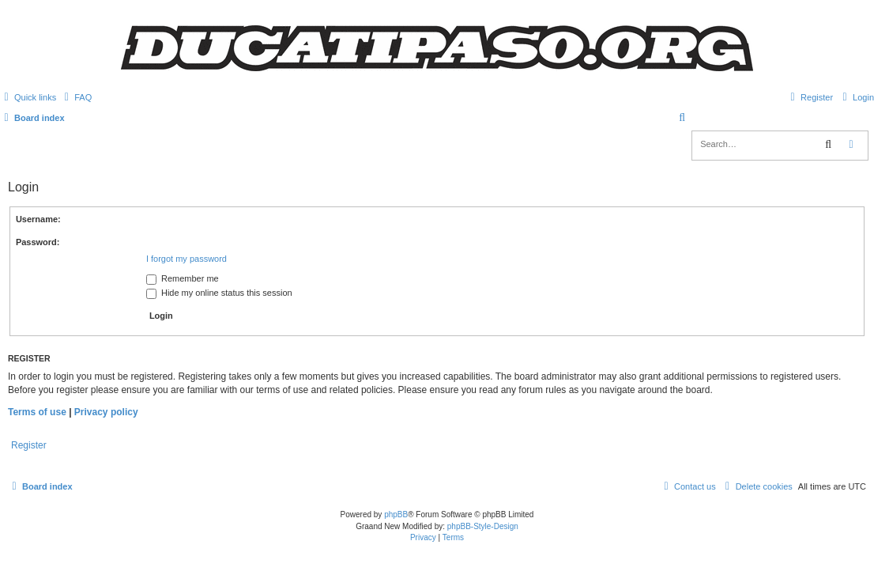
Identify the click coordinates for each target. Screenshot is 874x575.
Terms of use (37, 412)
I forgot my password (186, 258)
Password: (38, 242)
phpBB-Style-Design (482, 526)
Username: (38, 219)
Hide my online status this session (219, 292)
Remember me (182, 278)
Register (29, 445)
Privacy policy (106, 412)
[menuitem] (76, 97)
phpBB (396, 514)
